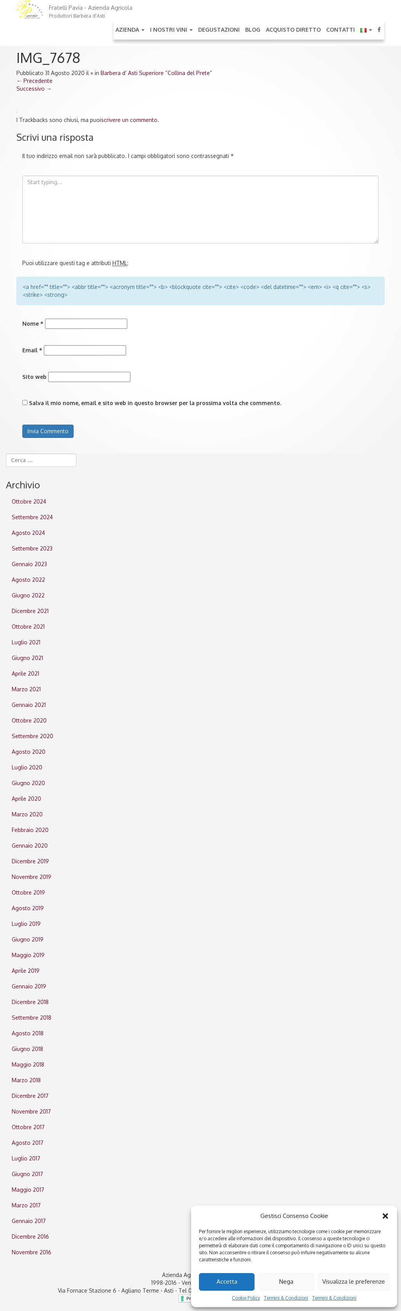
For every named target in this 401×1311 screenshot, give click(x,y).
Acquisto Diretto (293, 29)
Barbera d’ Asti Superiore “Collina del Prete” (156, 73)
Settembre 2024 (32, 517)
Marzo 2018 (26, 1080)
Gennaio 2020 (30, 845)
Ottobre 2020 (29, 720)
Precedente (34, 80)
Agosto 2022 (28, 579)
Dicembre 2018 (30, 1002)
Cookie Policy (246, 1298)
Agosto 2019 (28, 908)
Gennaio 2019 (29, 986)
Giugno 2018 (27, 1049)
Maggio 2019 (28, 955)
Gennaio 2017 (29, 1221)
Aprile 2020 (26, 798)
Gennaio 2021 (29, 704)
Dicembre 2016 (30, 1236)
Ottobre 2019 (28, 892)
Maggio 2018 (28, 1064)
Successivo (34, 88)
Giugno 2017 (27, 1174)
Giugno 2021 (27, 658)
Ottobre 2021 (28, 626)
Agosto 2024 (28, 532)
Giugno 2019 (27, 939)
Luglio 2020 (27, 767)
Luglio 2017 (26, 1158)
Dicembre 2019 (30, 861)
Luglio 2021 (26, 642)
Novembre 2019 (31, 876)
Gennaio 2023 (29, 564)
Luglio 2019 (26, 923)
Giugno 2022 (28, 595)
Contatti (340, 29)
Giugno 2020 (28, 783)
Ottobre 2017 (28, 1127)
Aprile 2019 (26, 970)
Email (32, 350)
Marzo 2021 (26, 689)
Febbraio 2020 (30, 830)
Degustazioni (219, 29)
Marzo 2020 (27, 814)
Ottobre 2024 (29, 501)
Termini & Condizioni (286, 1298)
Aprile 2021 (25, 673)
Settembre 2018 (31, 1017)
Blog (252, 29)
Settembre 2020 (32, 736)
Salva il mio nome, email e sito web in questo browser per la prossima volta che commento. (155, 403)
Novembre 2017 (31, 1111)
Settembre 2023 (32, 548)
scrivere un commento (129, 120)
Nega (286, 1281)
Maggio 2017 (28, 1189)
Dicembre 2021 (30, 611)
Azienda (130, 29)
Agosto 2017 (27, 1142)
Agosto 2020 (28, 751)
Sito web (34, 376)
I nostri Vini (171, 29)
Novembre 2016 (31, 1252)
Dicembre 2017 (30, 1095)
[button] (385, 1216)
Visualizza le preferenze (353, 1281)
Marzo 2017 (26, 1205)
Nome (32, 323)
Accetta (227, 1281)
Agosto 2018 (27, 1033)
